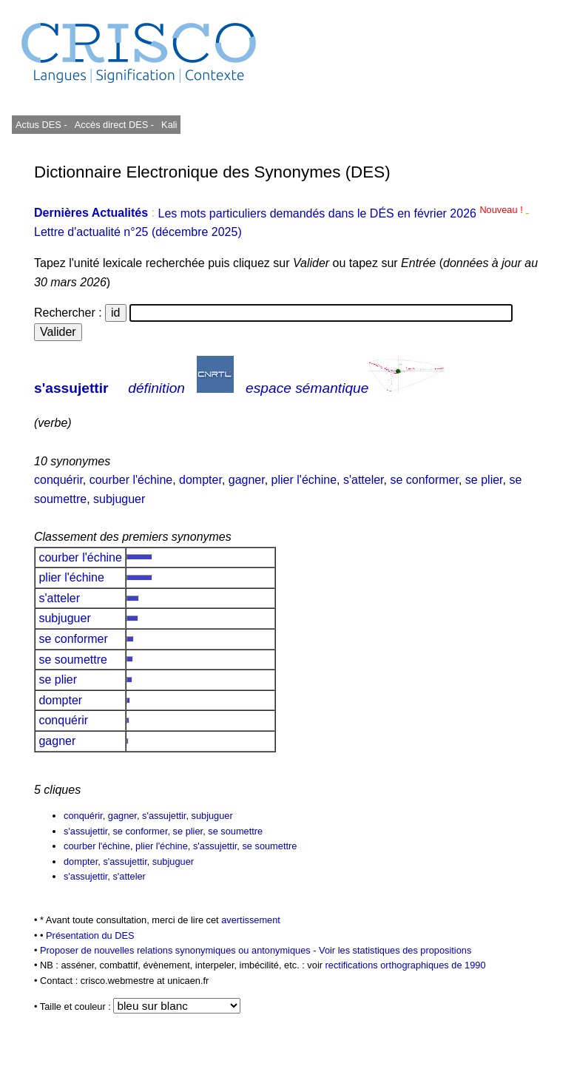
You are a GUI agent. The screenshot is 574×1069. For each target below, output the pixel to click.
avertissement (250, 919)
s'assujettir (71, 388)
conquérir (58, 479)
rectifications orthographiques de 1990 (405, 965)
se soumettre (73, 659)
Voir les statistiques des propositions (395, 950)
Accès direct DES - (114, 124)
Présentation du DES (90, 935)
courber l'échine (131, 479)
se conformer (424, 479)
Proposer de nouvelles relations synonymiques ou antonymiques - (179, 950)
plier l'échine (304, 479)
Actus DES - (41, 124)
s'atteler (363, 479)
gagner (247, 479)
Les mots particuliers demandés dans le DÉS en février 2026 (341, 213)
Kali (169, 124)
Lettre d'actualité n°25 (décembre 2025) (138, 232)
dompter (200, 479)
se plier (484, 479)
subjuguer (119, 499)
